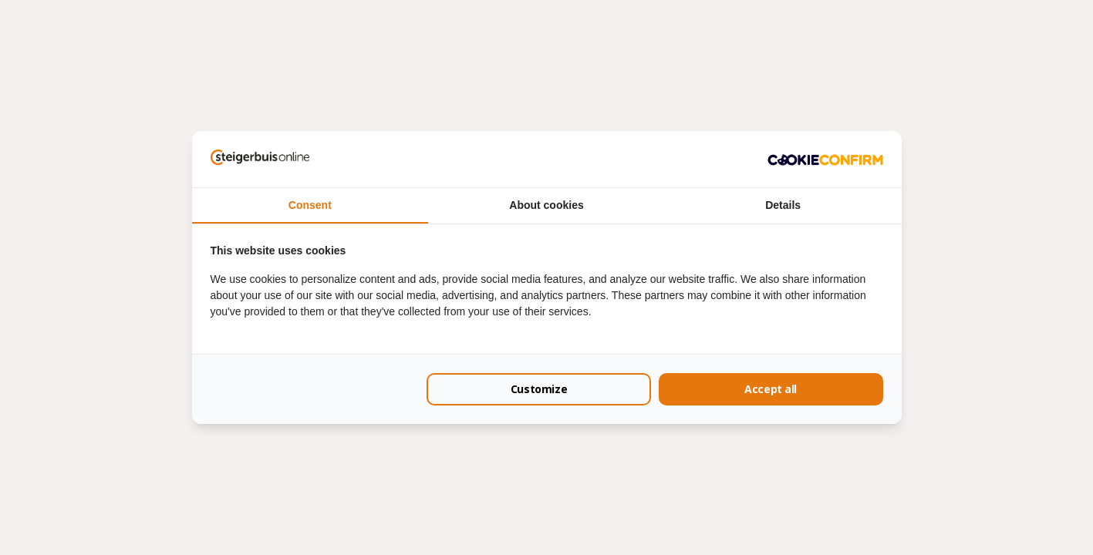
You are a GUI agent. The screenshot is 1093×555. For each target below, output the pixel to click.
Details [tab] (783, 205)
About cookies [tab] (546, 205)
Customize (539, 389)
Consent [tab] (310, 205)
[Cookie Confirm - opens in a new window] (825, 158)
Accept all (770, 389)
